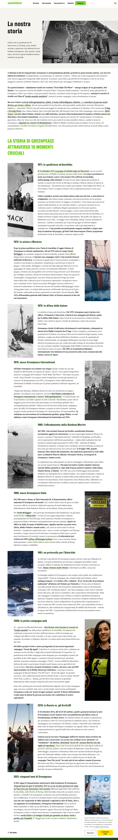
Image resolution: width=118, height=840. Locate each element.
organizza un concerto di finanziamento (34, 123)
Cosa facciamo (46, 3)
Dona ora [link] (80, 3)
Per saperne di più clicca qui (101, 827)
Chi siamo (36, 3)
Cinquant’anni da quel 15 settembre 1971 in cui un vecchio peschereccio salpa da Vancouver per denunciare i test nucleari (46, 787)
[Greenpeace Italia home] (14, 3)
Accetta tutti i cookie (105, 833)
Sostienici (71, 3)
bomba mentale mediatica (36, 96)
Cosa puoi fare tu (59, 3)
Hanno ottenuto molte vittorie (55, 567)
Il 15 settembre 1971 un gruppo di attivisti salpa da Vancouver (63, 171)
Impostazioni (90, 833)
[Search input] (99, 3)
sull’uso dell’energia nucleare (40, 539)
